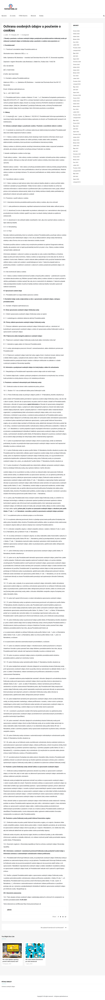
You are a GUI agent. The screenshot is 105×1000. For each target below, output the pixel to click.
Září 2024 (75, 89)
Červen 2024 (76, 98)
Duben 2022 (76, 140)
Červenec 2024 (77, 95)
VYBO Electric (23, 16)
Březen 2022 (76, 143)
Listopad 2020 (77, 171)
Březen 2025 (76, 73)
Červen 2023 (76, 123)
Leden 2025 (76, 78)
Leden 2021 (76, 165)
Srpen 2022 (76, 131)
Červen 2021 (76, 156)
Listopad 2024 (77, 84)
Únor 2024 (76, 109)
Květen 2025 (76, 67)
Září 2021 (75, 151)
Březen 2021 (76, 159)
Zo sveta (12, 16)
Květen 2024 (76, 101)
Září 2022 (75, 128)
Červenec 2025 (77, 61)
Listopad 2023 (77, 117)
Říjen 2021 (76, 148)
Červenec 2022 (77, 134)
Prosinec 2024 (77, 81)
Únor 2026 (76, 42)
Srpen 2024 (76, 92)
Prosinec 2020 (77, 168)
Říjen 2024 (76, 87)
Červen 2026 (76, 31)
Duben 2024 (76, 103)
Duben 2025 (76, 70)
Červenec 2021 (77, 154)
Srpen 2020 (76, 179)
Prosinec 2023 (77, 115)
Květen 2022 (76, 137)
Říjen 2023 (76, 120)
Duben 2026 (76, 36)
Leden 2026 (76, 45)
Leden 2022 (76, 145)
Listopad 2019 (77, 182)
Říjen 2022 (76, 126)
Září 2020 (75, 176)
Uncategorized (25, 35)
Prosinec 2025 (77, 47)
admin (6, 35)
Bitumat (33, 16)
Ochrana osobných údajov (8, 985)
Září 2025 (75, 56)
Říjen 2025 (76, 53)
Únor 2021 (76, 162)
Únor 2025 (76, 75)
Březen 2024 (76, 106)
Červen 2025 (76, 64)
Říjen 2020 (76, 173)
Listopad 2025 (77, 50)
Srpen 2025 (76, 59)
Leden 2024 (76, 112)
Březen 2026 (76, 39)
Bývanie (4, 16)
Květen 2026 (76, 33)
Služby (41, 16)
